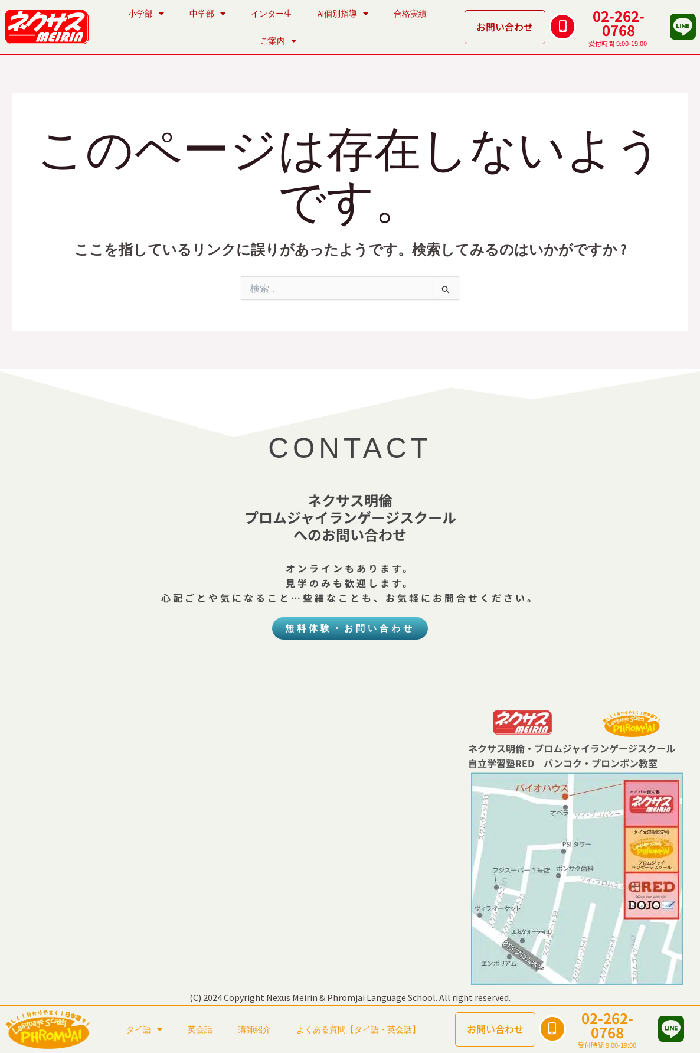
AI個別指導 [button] (343, 14)
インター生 (271, 13)
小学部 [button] (146, 14)
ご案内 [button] (278, 41)
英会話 (200, 1029)
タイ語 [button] (144, 1029)
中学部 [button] (207, 14)
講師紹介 (254, 1029)
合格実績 (410, 13)
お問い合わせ (504, 26)
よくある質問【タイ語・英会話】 (358, 1029)
